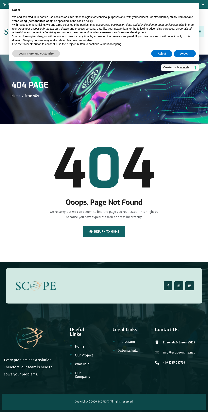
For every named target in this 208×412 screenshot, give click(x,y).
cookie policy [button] (85, 21)
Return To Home (104, 231)
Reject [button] (162, 53)
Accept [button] (184, 53)
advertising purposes (161, 28)
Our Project (84, 355)
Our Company (82, 374)
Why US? (82, 364)
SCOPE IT (102, 401)
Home (15, 96)
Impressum (126, 341)
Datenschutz (127, 350)
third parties (81, 24)
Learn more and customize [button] (36, 53)
